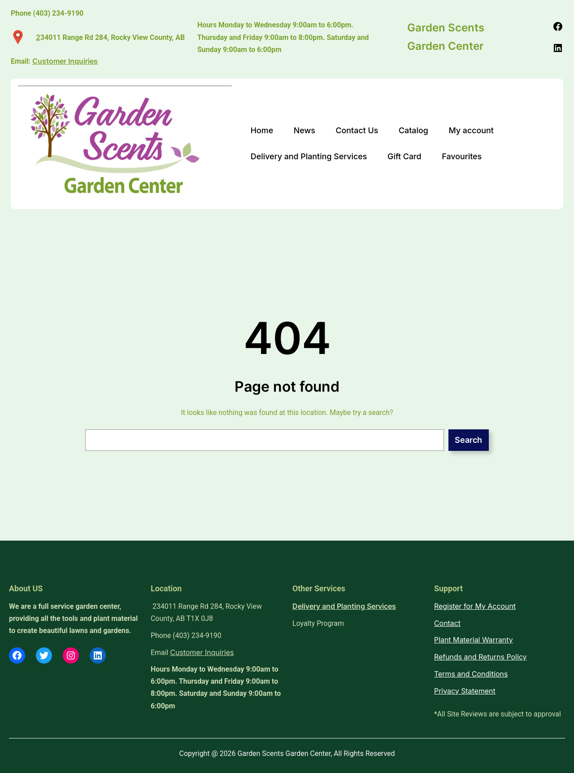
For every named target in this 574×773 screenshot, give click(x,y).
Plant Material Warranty (473, 640)
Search (468, 440)
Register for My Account (475, 606)
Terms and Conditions (471, 674)
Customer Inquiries (202, 652)
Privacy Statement (465, 691)
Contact (447, 623)
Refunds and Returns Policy (480, 657)
